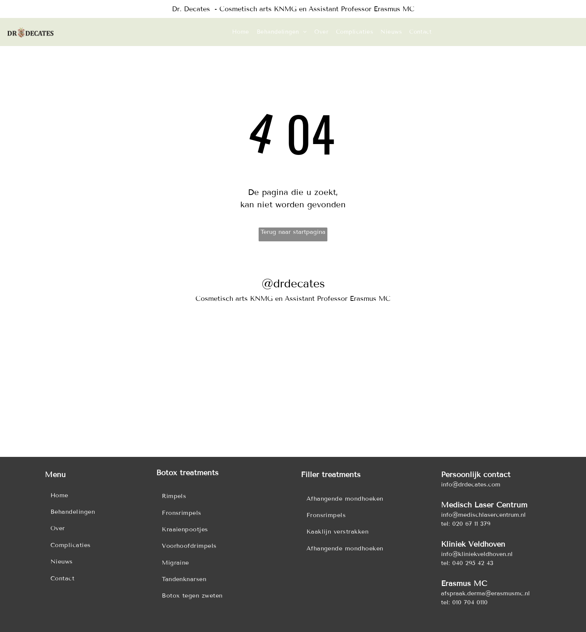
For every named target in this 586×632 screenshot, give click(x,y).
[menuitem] (240, 32)
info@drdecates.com (470, 484)
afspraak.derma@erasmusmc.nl (485, 593)
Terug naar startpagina (293, 231)
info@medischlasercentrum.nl (483, 514)
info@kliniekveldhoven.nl (477, 554)
